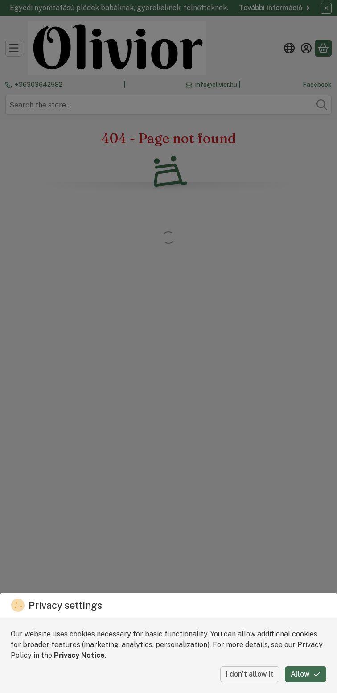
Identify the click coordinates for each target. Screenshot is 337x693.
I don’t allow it (250, 674)
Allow (306, 674)
